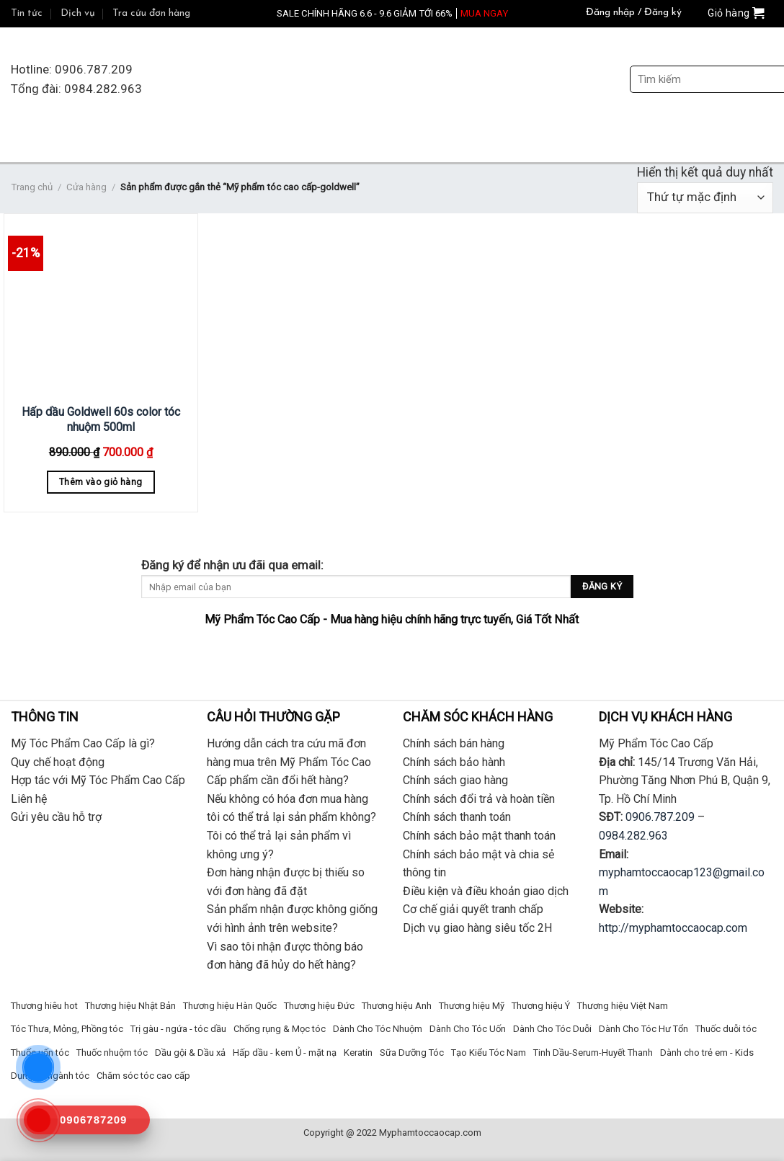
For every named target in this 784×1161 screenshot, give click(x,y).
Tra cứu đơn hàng (151, 13)
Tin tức (27, 13)
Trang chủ (32, 187)
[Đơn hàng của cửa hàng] (705, 197)
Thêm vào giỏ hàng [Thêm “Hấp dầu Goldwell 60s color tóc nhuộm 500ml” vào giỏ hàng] (100, 481)
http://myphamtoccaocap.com (673, 928)
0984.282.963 (633, 835)
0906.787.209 (660, 817)
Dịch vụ (78, 13)
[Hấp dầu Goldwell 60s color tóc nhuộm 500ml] (101, 307)
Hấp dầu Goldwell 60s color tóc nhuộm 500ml (101, 419)
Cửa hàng (86, 187)
